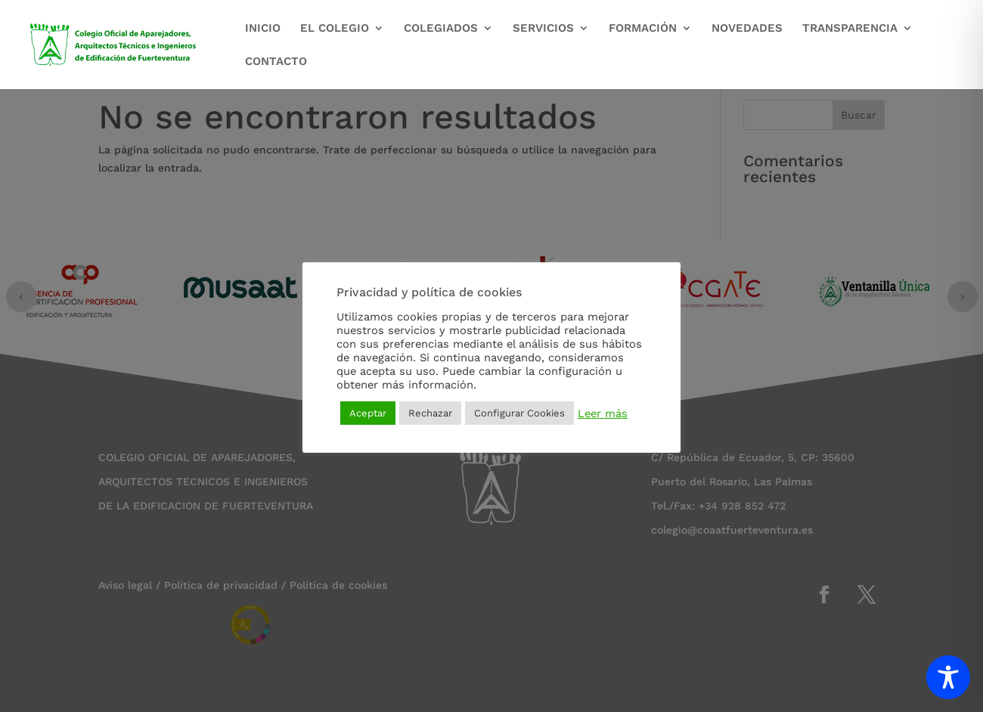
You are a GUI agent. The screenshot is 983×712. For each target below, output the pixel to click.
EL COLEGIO (334, 29)
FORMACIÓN (643, 29)
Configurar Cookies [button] (519, 413)
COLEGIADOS (441, 29)
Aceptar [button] (367, 413)
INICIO (263, 29)
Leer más (603, 413)
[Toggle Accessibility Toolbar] (948, 677)
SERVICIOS (543, 29)
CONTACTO (276, 62)
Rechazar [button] (430, 413)
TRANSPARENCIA (850, 29)
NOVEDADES (747, 29)
